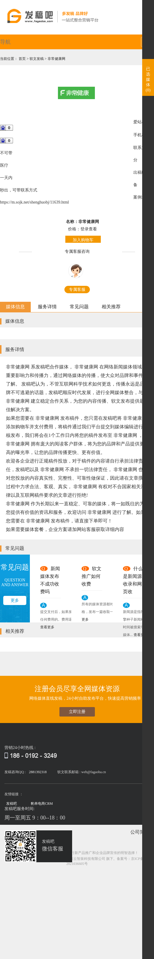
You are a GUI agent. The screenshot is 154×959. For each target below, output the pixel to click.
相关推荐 (111, 306)
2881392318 (38, 772)
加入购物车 (83, 240)
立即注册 (77, 711)
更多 (15, 600)
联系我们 (13, 838)
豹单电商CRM (42, 803)
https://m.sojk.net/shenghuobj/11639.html (34, 202)
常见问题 (79, 306)
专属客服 (77, 289)
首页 (23, 59)
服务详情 (47, 306)
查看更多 (47, 627)
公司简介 (139, 832)
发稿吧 (11, 803)
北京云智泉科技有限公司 (85, 859)
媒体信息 (15, 306)
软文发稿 (37, 59)
